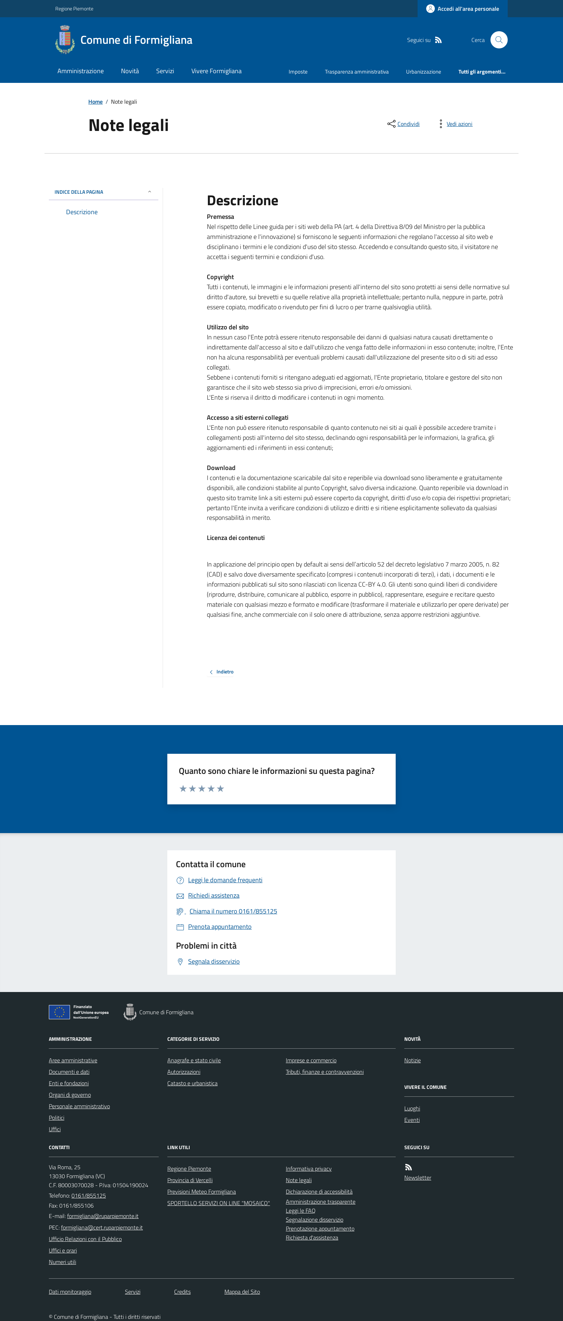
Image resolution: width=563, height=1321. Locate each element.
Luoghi (412, 1108)
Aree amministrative (73, 1060)
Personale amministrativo (79, 1106)
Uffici (55, 1129)
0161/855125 (88, 1195)
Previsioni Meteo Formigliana (201, 1191)
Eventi (412, 1119)
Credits (182, 1291)
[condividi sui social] (403, 124)
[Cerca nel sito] (496, 39)
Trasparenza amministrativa (357, 71)
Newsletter (417, 1177)
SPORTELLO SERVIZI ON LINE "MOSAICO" (218, 1203)
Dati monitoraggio (70, 1291)
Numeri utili (62, 1261)
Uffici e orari (63, 1250)
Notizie (412, 1060)
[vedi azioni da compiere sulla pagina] (454, 124)
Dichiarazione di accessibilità (319, 1191)
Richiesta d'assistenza (312, 1237)
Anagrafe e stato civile (194, 1060)
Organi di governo (70, 1094)
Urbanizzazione (423, 71)
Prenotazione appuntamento (320, 1228)
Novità (130, 71)
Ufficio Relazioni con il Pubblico (85, 1239)
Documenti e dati (69, 1071)
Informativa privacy (309, 1168)
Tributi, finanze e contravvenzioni (325, 1071)
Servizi (165, 71)
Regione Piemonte (74, 8)
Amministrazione (80, 71)
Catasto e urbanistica (192, 1083)
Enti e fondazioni (69, 1083)
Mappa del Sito (242, 1291)
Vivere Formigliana (216, 71)
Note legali (299, 1180)
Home (95, 101)
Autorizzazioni (183, 1071)
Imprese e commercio (311, 1060)
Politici (56, 1117)
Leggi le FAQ (301, 1210)
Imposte (298, 71)
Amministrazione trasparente (320, 1201)
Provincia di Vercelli (190, 1180)
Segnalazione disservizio (314, 1219)
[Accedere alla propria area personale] (463, 8)
